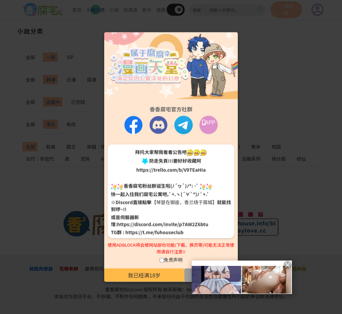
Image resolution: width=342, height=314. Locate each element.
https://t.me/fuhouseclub (154, 231)
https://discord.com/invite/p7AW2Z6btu (162, 223)
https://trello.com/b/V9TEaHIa (171, 169)
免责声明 (173, 260)
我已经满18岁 (144, 275)
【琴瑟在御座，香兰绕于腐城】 (184, 201)
